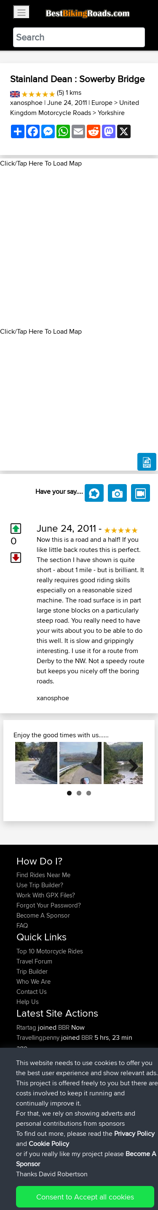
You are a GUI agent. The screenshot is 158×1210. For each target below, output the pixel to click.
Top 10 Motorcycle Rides (49, 951)
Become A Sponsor (43, 915)
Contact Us (31, 991)
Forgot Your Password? (48, 905)
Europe (101, 102)
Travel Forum (34, 961)
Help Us (27, 1001)
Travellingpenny (38, 1037)
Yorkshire (111, 113)
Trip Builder (32, 971)
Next (130, 763)
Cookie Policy (25, 1187)
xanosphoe (26, 102)
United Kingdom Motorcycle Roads (74, 108)
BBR (64, 1027)
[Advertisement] (79, 248)
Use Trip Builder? (39, 885)
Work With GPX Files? (45, 895)
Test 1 (90, 1057)
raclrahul (28, 1108)
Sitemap (95, 1177)
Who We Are (33, 981)
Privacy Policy (129, 1177)
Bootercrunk (34, 1057)
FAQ (22, 925)
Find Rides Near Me (43, 874)
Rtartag (27, 1027)
